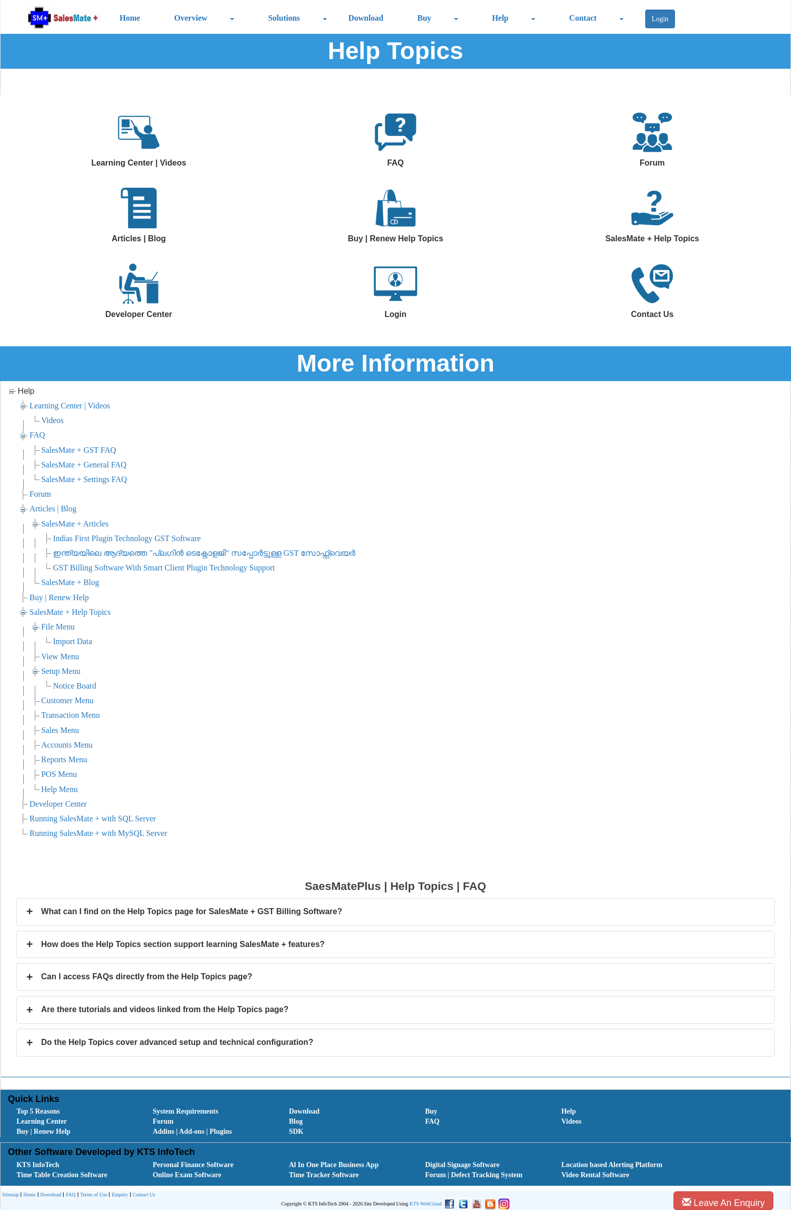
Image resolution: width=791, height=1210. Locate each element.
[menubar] (398, 1122)
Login (660, 19)
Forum (40, 494)
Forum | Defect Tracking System (474, 1175)
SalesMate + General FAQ (84, 464)
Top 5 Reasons (38, 1111)
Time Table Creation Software (62, 1175)
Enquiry (118, 1195)
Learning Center (42, 1121)
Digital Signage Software (462, 1165)
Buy (424, 18)
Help (500, 18)
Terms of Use (92, 1195)
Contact (582, 18)
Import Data (72, 641)
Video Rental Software (595, 1175)
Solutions (284, 18)
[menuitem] (74, 1112)
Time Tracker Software (324, 1175)
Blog (296, 1121)
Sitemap (11, 1194)
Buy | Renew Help (59, 597)
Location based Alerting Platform (611, 1165)
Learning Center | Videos (70, 405)
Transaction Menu (70, 715)
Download (365, 18)
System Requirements (185, 1111)
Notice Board (74, 685)
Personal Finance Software (193, 1165)
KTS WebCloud (426, 1203)
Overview (190, 18)
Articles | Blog (53, 508)
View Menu (60, 656)
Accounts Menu (67, 745)
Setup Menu (61, 671)
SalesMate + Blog (70, 582)
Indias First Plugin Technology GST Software (127, 538)
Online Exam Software (187, 1175)
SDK (296, 1131)
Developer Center (58, 804)
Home (130, 18)
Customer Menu (67, 700)
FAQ (37, 435)
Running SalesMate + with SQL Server (93, 818)
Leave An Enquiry (723, 1202)
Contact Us (142, 1195)
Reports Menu (64, 759)
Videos (52, 420)
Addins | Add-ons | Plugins (192, 1131)
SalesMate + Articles (74, 523)
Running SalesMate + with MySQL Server (98, 833)
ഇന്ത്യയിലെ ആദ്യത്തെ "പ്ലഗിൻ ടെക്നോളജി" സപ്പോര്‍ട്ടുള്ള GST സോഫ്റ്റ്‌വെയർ (204, 553)
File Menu (58, 626)
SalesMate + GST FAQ (78, 450)
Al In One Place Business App (334, 1165)
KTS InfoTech (38, 1165)
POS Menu (59, 774)
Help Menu (59, 789)
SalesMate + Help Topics (70, 612)
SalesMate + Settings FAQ (84, 479)
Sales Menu (60, 730)
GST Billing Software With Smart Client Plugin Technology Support (164, 567)
